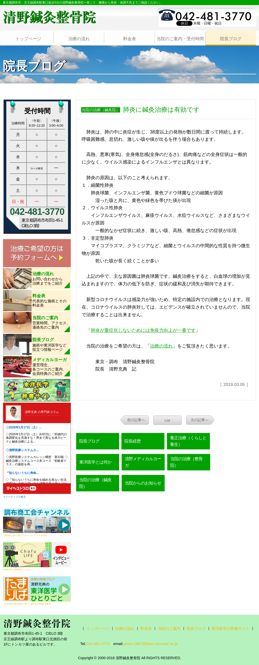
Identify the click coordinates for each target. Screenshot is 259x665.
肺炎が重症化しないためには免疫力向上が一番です (143, 330)
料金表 (129, 38)
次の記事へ (199, 420)
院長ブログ (231, 38)
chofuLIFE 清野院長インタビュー (18, 569)
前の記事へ (136, 420)
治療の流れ (79, 38)
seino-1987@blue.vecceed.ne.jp (150, 643)
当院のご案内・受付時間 (180, 38)
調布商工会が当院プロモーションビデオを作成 (25, 535)
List (167, 420)
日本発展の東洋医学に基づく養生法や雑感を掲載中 (27, 604)
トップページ (28, 38)
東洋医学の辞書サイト (230, 628)
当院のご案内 (169, 628)
